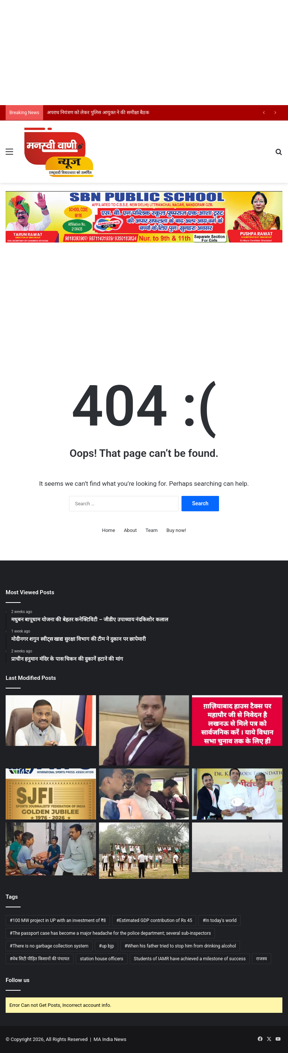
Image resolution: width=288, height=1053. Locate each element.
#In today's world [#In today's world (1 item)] (219, 920)
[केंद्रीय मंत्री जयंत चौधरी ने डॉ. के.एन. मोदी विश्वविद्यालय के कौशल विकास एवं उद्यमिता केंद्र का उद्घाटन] (237, 794)
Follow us (18, 980)
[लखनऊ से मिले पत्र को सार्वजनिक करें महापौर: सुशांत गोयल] (237, 720)
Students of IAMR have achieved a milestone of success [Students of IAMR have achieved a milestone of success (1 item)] (190, 958)
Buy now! (176, 530)
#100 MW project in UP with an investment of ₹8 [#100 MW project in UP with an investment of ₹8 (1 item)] (58, 920)
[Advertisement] (144, 52)
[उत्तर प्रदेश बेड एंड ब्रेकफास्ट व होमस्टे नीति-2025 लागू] (144, 730)
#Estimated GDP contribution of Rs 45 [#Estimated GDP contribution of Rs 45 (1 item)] (154, 920)
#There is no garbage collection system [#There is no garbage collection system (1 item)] (49, 946)
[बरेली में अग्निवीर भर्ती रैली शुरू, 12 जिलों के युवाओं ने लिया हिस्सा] (144, 851)
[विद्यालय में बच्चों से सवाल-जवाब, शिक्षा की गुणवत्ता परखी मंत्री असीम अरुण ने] (51, 849)
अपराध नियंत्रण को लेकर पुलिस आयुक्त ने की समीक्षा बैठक (98, 112)
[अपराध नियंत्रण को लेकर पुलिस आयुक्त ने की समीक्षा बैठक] (51, 720)
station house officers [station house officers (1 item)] (101, 958)
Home (108, 530)
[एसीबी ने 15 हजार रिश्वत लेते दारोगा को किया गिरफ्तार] (144, 794)
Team (152, 530)
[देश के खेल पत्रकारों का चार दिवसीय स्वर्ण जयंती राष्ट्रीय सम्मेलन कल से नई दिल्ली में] (51, 794)
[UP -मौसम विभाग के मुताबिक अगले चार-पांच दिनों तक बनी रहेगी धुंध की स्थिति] (237, 847)
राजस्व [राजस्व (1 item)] (261, 958)
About (130, 530)
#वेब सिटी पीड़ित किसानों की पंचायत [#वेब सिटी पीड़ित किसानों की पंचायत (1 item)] (39, 958)
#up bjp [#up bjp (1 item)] (106, 946)
